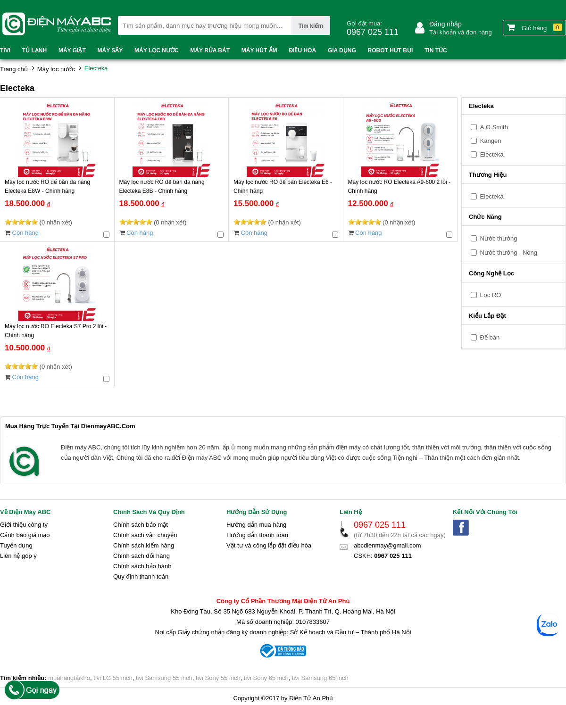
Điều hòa (302, 50)
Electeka (492, 154)
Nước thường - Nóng (504, 252)
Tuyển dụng (16, 545)
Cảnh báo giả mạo (25, 535)
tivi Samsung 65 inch (320, 677)
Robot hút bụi (390, 50)
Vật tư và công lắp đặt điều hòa (268, 545)
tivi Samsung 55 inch (164, 677)
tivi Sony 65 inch (266, 677)
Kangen (490, 140)
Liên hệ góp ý (18, 555)
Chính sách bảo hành (142, 566)
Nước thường (494, 238)
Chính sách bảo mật (140, 524)
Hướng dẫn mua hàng (256, 524)
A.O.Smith (494, 127)
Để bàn (485, 337)
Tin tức (435, 50)
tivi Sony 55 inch (218, 677)
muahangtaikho (69, 677)
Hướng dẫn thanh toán (257, 535)
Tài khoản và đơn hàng (460, 32)
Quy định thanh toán (140, 576)
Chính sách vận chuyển (145, 535)
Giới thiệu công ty (24, 524)
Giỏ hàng (534, 27)
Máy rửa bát (210, 50)
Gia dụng (342, 50)
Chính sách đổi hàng (141, 555)
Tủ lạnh (34, 50)
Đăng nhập (445, 24)
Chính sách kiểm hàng (143, 545)
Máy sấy (110, 50)
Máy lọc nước (156, 50)
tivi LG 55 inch (112, 677)
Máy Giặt (72, 50)
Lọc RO (486, 295)
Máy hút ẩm (259, 50)
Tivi (5, 50)
